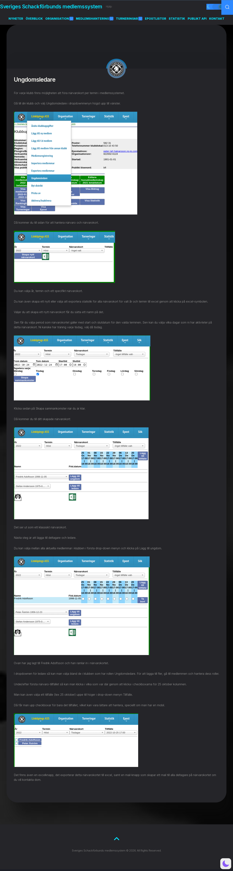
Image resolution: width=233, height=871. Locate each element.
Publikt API (197, 20)
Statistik (177, 20)
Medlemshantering (92, 20)
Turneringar (127, 20)
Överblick (34, 20)
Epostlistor (155, 20)
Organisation (57, 20)
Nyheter (16, 20)
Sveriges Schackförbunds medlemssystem (58, 7)
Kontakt (216, 20)
